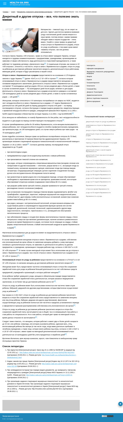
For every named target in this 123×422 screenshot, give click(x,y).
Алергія (89, 76)
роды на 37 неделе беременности (98, 182)
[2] (23, 78)
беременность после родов (96, 185)
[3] (73, 113)
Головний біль (91, 89)
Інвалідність (91, 65)
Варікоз (89, 79)
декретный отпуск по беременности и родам (100, 134)
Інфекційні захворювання (95, 68)
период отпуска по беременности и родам (101, 143)
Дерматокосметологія (94, 95)
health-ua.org (22, 3)
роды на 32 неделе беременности (98, 178)
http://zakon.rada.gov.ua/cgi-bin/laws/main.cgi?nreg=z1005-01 (49, 375)
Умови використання (10, 416)
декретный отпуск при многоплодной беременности (100, 156)
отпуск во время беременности (97, 189)
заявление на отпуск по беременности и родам (100, 126)
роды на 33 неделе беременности (98, 192)
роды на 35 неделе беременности (98, 171)
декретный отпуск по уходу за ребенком (101, 122)
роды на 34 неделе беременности (98, 160)
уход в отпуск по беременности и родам (100, 130)
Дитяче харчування (93, 101)
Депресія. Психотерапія (95, 92)
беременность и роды (94, 196)
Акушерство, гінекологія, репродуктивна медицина (100, 72)
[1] (45, 63)
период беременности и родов (97, 146)
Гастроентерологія (93, 83)
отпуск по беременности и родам (98, 139)
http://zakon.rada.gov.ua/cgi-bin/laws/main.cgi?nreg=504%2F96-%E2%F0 (46, 352)
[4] (28, 144)
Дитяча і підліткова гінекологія (97, 98)
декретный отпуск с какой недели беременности (98, 150)
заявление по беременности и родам (99, 164)
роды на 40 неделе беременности (98, 175)
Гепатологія (91, 86)
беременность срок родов (96, 167)
